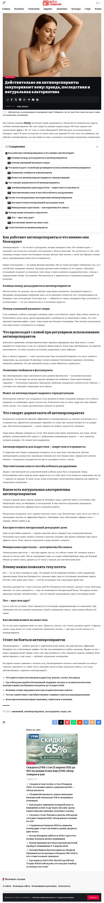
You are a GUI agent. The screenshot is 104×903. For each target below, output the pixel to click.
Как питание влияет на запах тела (30, 222)
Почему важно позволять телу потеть (28, 212)
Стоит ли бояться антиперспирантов (28, 227)
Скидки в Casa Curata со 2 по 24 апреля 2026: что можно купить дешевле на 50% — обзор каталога (50, 787)
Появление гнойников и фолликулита (31, 173)
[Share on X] (16, 99)
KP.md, (27, 123)
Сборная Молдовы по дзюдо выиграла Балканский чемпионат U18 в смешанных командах (49, 797)
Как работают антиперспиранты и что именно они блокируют (41, 153)
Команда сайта (21, 886)
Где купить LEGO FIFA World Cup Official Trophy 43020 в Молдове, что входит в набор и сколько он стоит (51, 863)
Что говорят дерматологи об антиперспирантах (34, 183)
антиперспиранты (34, 711)
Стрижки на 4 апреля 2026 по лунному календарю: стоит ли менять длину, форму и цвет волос (51, 828)
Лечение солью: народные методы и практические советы (39, 690)
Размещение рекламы (44, 886)
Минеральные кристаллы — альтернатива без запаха (40, 207)
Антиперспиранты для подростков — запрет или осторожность (45, 188)
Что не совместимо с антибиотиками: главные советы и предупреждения (48, 694)
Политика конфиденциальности (43, 897)
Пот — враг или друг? (23, 217)
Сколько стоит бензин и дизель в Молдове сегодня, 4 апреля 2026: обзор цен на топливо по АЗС (51, 818)
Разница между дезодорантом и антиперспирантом (39, 158)
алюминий (17, 711)
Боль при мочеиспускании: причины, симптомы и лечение (39, 699)
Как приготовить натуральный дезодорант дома (38, 202)
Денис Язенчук (22, 106)
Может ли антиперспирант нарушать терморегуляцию (41, 178)
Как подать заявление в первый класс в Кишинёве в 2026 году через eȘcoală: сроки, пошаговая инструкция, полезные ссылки (50, 807)
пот (69, 711)
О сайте (7, 886)
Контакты (64, 886)
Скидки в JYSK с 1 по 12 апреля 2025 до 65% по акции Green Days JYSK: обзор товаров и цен (50, 771)
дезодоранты (52, 711)
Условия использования (65, 897)
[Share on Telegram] (29, 99)
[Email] (33, 99)
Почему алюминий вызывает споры (30, 163)
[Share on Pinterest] (20, 99)
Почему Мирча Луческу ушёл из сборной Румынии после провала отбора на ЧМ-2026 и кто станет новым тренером (52, 853)
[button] (93, 897)
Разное (30, 763)
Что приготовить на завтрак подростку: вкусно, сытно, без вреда (43, 677)
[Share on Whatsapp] (24, 99)
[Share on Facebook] (11, 99)
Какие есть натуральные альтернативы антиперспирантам (40, 198)
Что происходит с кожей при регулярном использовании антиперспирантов (49, 168)
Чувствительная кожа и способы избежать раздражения (42, 193)
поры (64, 711)
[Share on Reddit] (80, 722)
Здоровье (10, 77)
